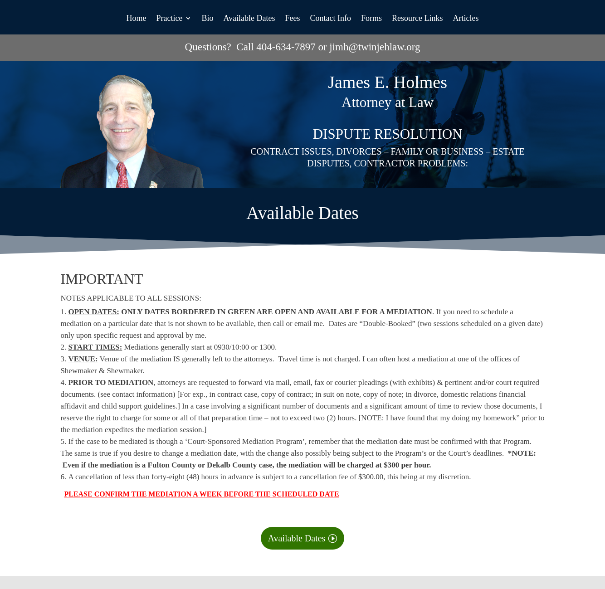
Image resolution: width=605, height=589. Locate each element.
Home (136, 19)
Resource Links (417, 19)
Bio (207, 19)
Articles (466, 19)
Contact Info (330, 19)
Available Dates (249, 19)
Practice (169, 19)
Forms (371, 19)
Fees (292, 19)
